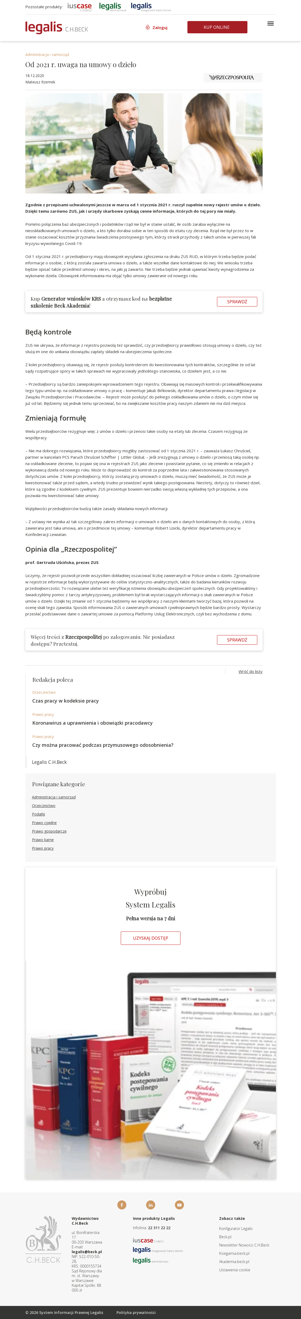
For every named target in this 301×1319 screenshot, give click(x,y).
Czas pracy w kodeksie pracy (65, 700)
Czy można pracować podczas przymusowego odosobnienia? (103, 745)
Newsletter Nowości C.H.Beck (244, 1245)
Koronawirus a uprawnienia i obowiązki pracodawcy (92, 723)
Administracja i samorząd (47, 54)
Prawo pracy (43, 714)
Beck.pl (225, 1236)
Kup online (217, 27)
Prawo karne (43, 839)
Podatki (38, 814)
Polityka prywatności (136, 1312)
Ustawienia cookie (234, 1269)
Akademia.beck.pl (234, 1261)
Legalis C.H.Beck (49, 762)
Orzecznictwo (44, 692)
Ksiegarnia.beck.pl (234, 1253)
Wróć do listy (251, 671)
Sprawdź (237, 302)
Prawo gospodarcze (49, 831)
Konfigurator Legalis (236, 1228)
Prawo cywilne (44, 822)
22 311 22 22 (159, 1227)
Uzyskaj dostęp (150, 938)
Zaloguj (159, 27)
